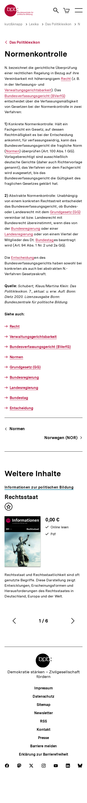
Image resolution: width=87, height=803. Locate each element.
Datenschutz (43, 696)
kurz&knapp (13, 24)
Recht (66, 78)
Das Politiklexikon (58, 24)
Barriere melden (43, 746)
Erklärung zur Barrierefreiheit (43, 754)
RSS (43, 721)
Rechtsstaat (21, 496)
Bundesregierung (25, 228)
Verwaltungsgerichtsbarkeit (27, 90)
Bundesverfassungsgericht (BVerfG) (34, 96)
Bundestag (45, 240)
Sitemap (43, 705)
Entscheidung (22, 257)
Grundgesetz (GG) (65, 212)
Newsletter (43, 713)
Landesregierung (18, 234)
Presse (43, 738)
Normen (12, 151)
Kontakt (43, 729)
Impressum (43, 688)
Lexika (34, 24)
